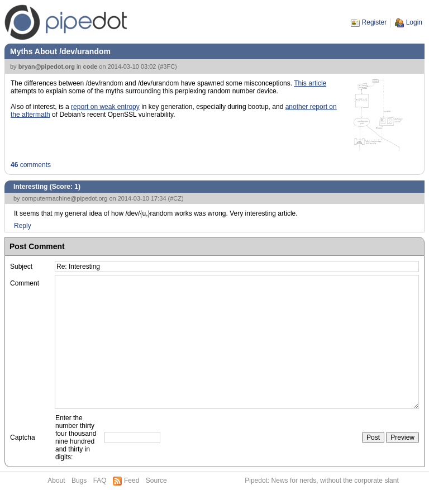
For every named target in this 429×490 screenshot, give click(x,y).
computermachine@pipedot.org (65, 198)
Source (156, 480)
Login (414, 22)
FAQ (100, 480)
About (56, 480)
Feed (131, 480)
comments (31, 165)
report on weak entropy (105, 107)
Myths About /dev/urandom (60, 51)
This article (310, 83)
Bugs (79, 480)
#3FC (167, 66)
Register (374, 22)
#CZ (176, 198)
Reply (22, 226)
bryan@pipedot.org (46, 66)
